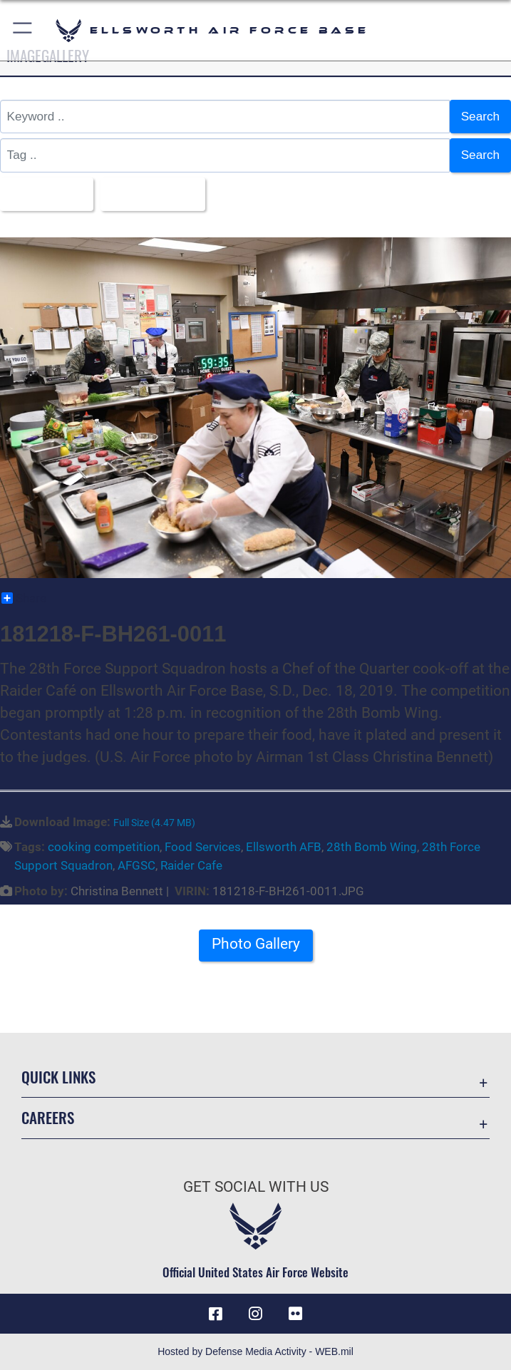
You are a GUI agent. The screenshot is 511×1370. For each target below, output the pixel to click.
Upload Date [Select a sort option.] (147, 194)
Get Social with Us (256, 1186)
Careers (47, 1117)
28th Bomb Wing (371, 847)
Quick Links (58, 1077)
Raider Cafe (191, 865)
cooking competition (104, 847)
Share (23, 598)
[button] (23, 30)
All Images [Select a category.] (41, 194)
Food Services (203, 847)
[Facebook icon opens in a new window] (216, 1313)
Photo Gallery (256, 943)
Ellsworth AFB (283, 847)
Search (480, 116)
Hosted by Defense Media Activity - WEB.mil (255, 1351)
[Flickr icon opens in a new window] (295, 1313)
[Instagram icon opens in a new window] (256, 1313)
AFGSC (136, 865)
